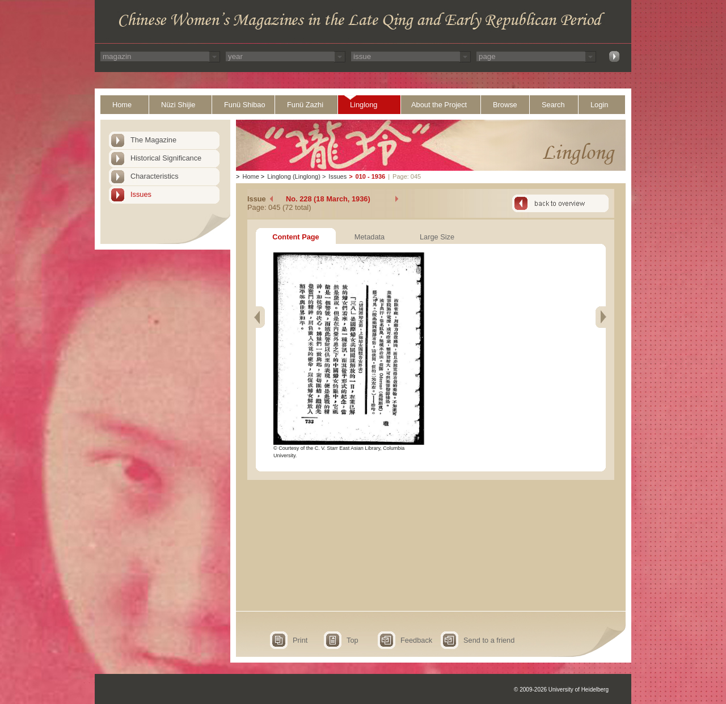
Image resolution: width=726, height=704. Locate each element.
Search (553, 104)
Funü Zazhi (305, 104)
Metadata (369, 237)
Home (122, 104)
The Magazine (153, 140)
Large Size (437, 237)
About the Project (439, 104)
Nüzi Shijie (178, 104)
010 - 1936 (371, 176)
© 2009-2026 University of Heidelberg (561, 689)
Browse (505, 104)
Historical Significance (165, 158)
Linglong (363, 104)
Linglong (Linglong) (293, 176)
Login (599, 104)
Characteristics (154, 176)
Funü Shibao (244, 104)
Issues (140, 194)
